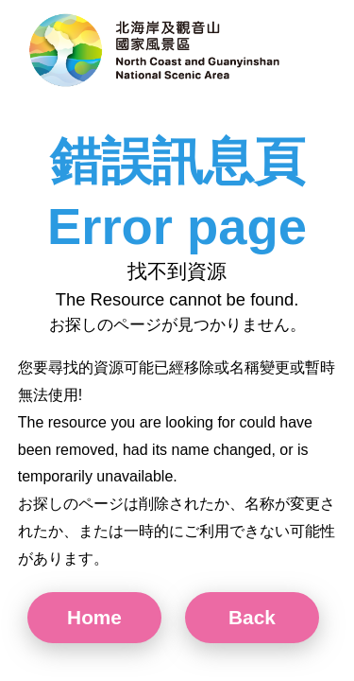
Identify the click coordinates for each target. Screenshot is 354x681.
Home (94, 617)
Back (252, 617)
